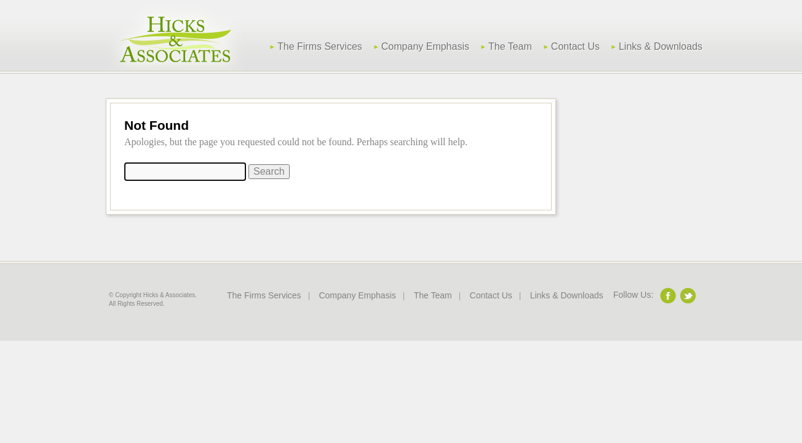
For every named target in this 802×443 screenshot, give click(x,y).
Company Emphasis (425, 46)
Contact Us (575, 46)
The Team (510, 46)
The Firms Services (319, 46)
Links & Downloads (660, 46)
